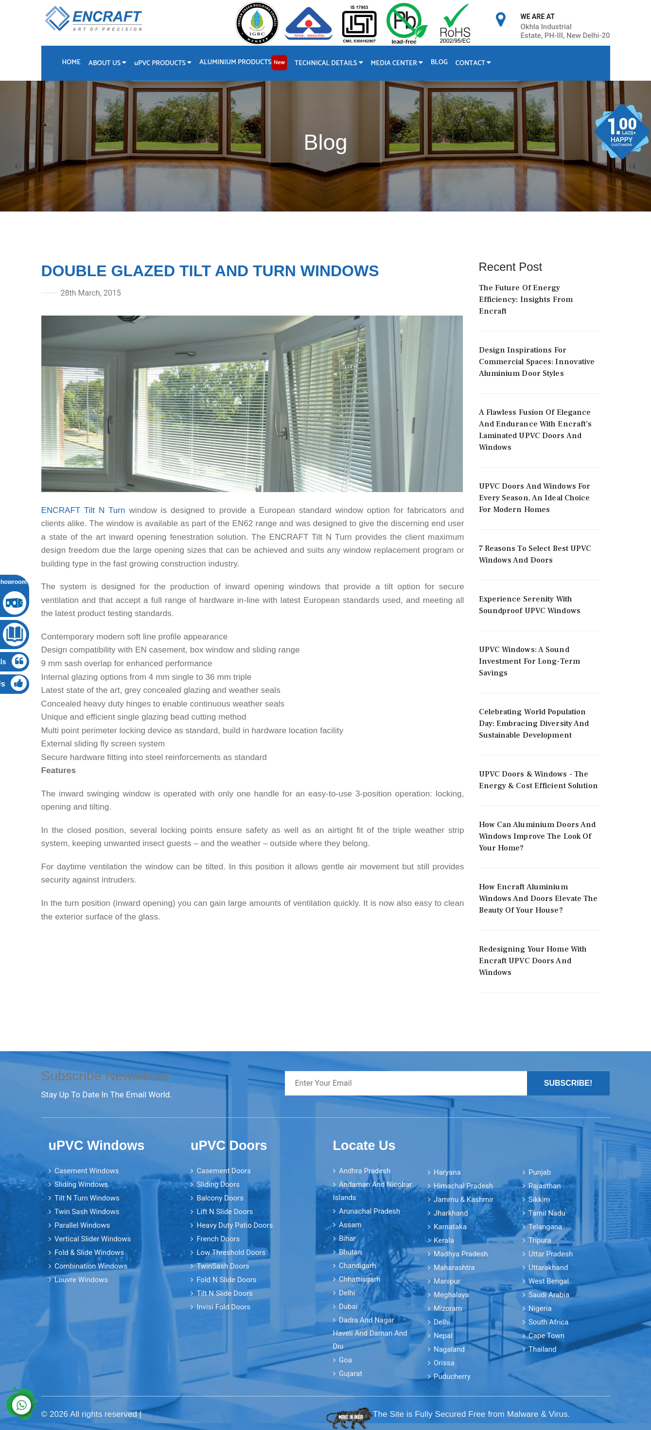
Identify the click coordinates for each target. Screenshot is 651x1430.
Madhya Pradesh (461, 1254)
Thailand (542, 1349)
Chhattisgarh (360, 1279)
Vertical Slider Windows (92, 1239)
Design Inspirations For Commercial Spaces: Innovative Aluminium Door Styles (537, 361)
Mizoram (448, 1308)
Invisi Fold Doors (223, 1307)
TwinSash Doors (222, 1266)
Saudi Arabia (548, 1294)
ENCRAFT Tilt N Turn (83, 510)
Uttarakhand (548, 1267)
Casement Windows (86, 1170)
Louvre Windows (81, 1279)
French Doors (218, 1239)
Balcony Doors (219, 1198)
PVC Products (163, 63)
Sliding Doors (218, 1184)
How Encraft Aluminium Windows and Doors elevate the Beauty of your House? (538, 898)
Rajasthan (544, 1186)
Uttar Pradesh (550, 1254)
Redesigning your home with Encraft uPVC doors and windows (533, 960)
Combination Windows (90, 1266)
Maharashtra (454, 1267)
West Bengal (548, 1281)
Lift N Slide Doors (224, 1211)
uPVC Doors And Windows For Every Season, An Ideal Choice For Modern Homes (535, 497)
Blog (439, 62)
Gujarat (350, 1373)
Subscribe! (568, 1083)
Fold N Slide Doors (226, 1279)
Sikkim (539, 1199)
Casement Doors (223, 1170)
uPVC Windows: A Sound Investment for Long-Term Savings (529, 661)
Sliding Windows (81, 1184)
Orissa (444, 1363)
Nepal (443, 1335)
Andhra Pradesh (364, 1170)
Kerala (444, 1240)
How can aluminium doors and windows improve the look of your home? (537, 836)
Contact (474, 63)
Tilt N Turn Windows (87, 1198)
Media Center (397, 63)
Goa (345, 1360)
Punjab (539, 1172)
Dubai (348, 1306)
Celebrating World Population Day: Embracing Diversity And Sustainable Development (534, 723)
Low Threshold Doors (230, 1252)
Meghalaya (451, 1294)
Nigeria (540, 1308)
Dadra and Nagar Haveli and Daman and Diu (370, 1333)
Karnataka (450, 1226)
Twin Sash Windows (87, 1211)
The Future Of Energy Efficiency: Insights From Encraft (526, 299)
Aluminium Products (243, 62)
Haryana (447, 1172)
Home (71, 62)
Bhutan (350, 1252)
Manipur (447, 1281)
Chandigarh (357, 1265)
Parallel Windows (82, 1225)
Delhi (347, 1293)
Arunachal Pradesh (369, 1211)
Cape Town (546, 1335)
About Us (107, 63)
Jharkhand (451, 1213)
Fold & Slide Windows (89, 1252)
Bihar (347, 1238)
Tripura (539, 1240)
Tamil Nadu (546, 1213)
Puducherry (452, 1376)
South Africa (548, 1322)
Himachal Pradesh (463, 1186)
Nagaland (449, 1349)
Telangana (545, 1226)
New (279, 62)
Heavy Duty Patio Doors (234, 1225)
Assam (350, 1224)
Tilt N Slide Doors (224, 1293)
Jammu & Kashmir (463, 1199)
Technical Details (329, 63)
